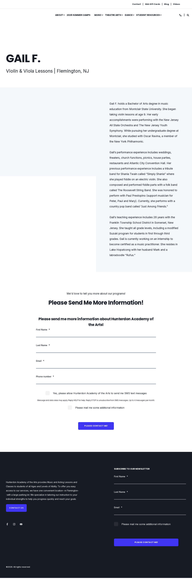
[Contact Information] (180, 15)
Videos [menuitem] (176, 4)
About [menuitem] (59, 15)
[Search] (188, 15)
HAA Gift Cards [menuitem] (152, 4)
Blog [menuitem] (166, 4)
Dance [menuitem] (128, 15)
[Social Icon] (8, 524)
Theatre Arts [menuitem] (113, 15)
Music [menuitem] (97, 15)
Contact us (16, 508)
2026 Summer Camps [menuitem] (78, 15)
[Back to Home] (21, 15)
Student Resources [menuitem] (148, 15)
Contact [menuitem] (136, 4)
